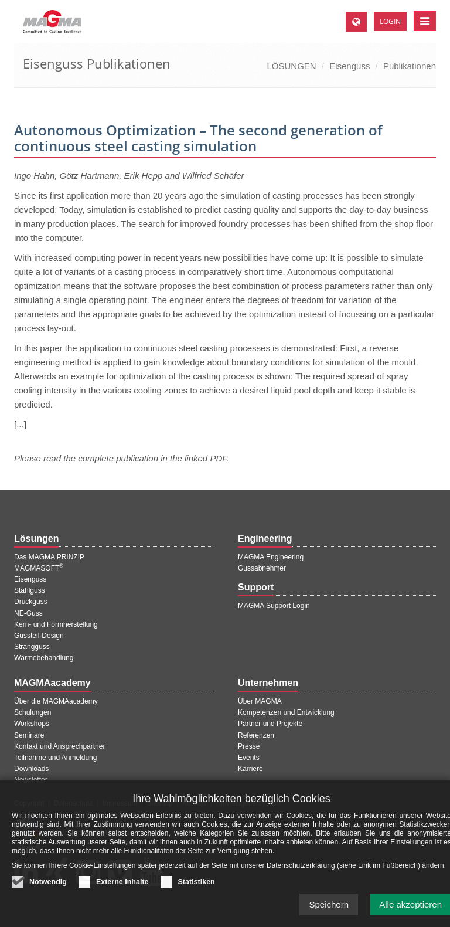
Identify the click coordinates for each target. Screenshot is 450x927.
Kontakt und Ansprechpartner (59, 746)
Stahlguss (29, 590)
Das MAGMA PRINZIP (49, 557)
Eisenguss (349, 66)
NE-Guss (28, 613)
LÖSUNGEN (291, 66)
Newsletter (30, 780)
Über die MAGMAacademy (56, 701)
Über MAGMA (260, 701)
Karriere (250, 769)
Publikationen (409, 66)
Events (249, 757)
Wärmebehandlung (43, 658)
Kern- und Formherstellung (56, 624)
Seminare (29, 735)
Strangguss (32, 647)
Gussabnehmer (262, 568)
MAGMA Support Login (274, 606)
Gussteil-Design (39, 635)
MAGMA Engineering (271, 557)
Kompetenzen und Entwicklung (286, 712)
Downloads (31, 769)
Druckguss (30, 601)
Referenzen (256, 735)
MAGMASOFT (38, 568)
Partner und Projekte (270, 723)
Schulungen (32, 712)
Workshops (31, 723)
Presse (249, 746)
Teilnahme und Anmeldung (55, 757)
